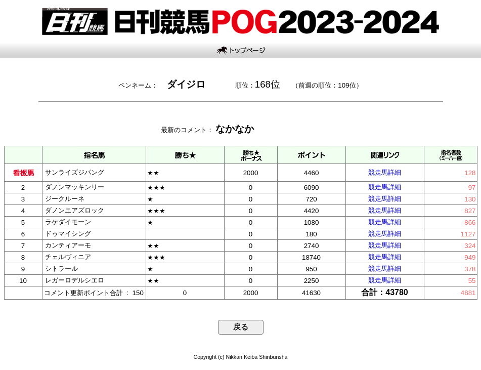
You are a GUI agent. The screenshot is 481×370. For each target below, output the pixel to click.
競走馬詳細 (384, 172)
